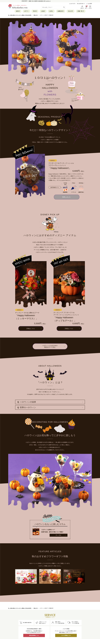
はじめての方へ (72, 3)
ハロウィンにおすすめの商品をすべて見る (49, 346)
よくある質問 (89, 3)
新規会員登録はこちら (34, 635)
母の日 (35, 11)
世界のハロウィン (26, 407)
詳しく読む (58, 535)
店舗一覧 (80, 11)
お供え (51, 11)
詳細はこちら (30, 328)
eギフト (26, 11)
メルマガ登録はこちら (66, 635)
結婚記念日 (61, 11)
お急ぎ (43, 11)
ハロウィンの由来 (26, 402)
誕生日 (18, 11)
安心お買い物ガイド (81, 3)
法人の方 (70, 11)
